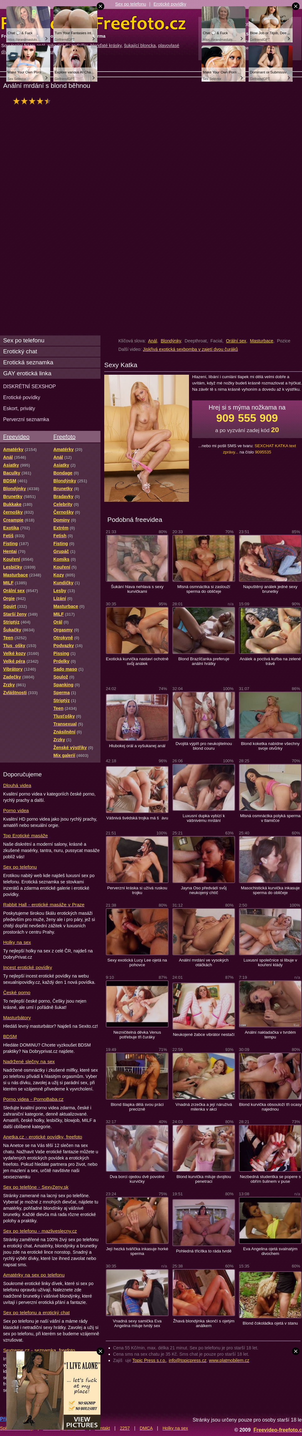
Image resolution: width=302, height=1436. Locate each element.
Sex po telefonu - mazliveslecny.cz (40, 1231)
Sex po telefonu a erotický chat (36, 1312)
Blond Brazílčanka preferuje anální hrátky (203, 661)
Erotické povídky (170, 4)
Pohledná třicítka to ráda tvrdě (204, 1251)
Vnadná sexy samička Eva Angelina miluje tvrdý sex (137, 1323)
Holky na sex (17, 942)
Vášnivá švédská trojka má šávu (137, 818)
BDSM (10, 1036)
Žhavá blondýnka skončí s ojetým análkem (204, 1323)
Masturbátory (17, 1017)
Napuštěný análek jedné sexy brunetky (270, 589)
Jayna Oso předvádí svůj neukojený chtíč (204, 890)
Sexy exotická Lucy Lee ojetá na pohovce (137, 962)
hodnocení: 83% (34, 101)
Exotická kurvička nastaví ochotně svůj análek (137, 661)
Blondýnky (171, 340)
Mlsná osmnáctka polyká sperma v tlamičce (270, 818)
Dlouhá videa (17, 785)
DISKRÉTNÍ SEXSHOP (29, 386)
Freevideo (16, 436)
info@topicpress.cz (188, 1360)
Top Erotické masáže (25, 835)
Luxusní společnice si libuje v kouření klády (270, 962)
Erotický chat (20, 351)
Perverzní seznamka (26, 419)
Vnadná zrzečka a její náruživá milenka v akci (203, 1107)
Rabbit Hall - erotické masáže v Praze (43, 904)
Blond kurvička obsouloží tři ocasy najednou (270, 1107)
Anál (152, 340)
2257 (125, 1428)
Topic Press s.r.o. (149, 1360)
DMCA (146, 1428)
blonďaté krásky (105, 45)
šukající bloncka (140, 45)
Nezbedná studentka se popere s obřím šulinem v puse (270, 1179)
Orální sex (236, 340)
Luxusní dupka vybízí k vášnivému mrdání (204, 818)
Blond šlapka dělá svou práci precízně (137, 1107)
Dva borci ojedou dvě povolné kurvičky (137, 1179)
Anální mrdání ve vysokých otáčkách (204, 962)
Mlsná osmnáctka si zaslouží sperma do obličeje (203, 589)
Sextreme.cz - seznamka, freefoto (39, 1350)
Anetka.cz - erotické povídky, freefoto (42, 1136)
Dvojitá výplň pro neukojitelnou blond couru (203, 746)
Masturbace (261, 340)
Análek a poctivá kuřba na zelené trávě (270, 661)
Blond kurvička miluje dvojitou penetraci (203, 1179)
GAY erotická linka (27, 373)
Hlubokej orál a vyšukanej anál (137, 745)
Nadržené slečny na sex (29, 1061)
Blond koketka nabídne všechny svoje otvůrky (270, 746)
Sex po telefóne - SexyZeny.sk (35, 1187)
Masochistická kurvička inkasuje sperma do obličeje (270, 890)
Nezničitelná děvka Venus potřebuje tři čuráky (137, 1034)
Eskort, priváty (19, 408)
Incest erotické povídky (27, 967)
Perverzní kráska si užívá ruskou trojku (137, 890)
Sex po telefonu (130, 4)
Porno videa (16, 810)
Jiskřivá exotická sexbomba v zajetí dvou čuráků (190, 349)
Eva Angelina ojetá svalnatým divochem (270, 1251)
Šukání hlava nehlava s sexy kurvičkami (137, 589)
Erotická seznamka (28, 362)
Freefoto (64, 436)
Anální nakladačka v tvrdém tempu (270, 1034)
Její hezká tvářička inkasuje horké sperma (137, 1251)
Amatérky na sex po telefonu (34, 1275)
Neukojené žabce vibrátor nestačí (204, 1034)
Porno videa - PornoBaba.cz (33, 1099)
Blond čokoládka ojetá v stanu (270, 1323)
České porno (16, 992)
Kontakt (102, 1428)
